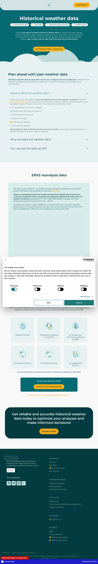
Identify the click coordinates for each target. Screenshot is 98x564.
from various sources (19, 102)
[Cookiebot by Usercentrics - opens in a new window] (85, 260)
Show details (85, 296)
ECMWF (55, 191)
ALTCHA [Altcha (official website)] (94, 561)
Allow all (79, 303)
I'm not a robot (9, 561)
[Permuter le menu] (49, 5)
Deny (49, 303)
